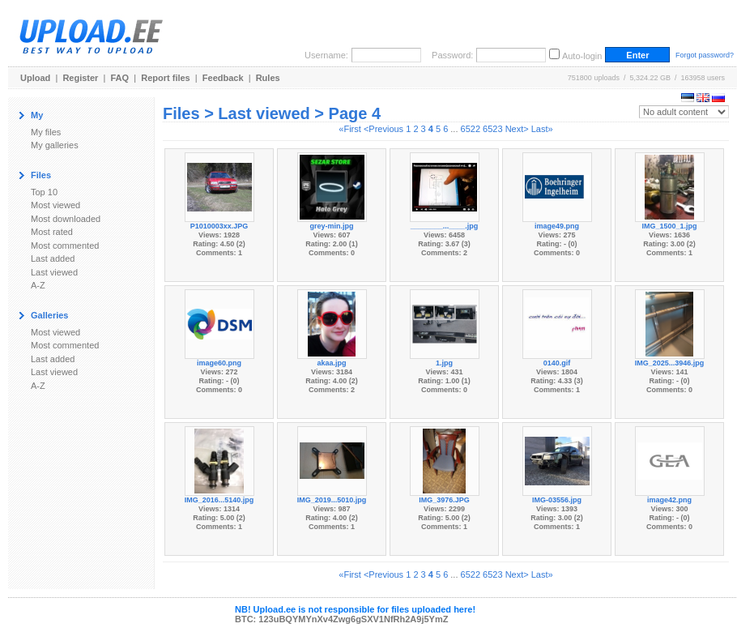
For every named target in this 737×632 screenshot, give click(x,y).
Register (80, 78)
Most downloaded (65, 219)
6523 (492, 129)
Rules (268, 78)
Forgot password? (704, 55)
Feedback (223, 78)
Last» (542, 129)
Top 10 (44, 192)
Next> (517, 129)
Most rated (52, 232)
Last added (53, 258)
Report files (165, 78)
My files (46, 132)
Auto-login (582, 56)
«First (350, 129)
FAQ (120, 78)
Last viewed (54, 272)
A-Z (38, 285)
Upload (35, 78)
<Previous (383, 129)
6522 (470, 129)
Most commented (65, 245)
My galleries (55, 145)
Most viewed (55, 205)
